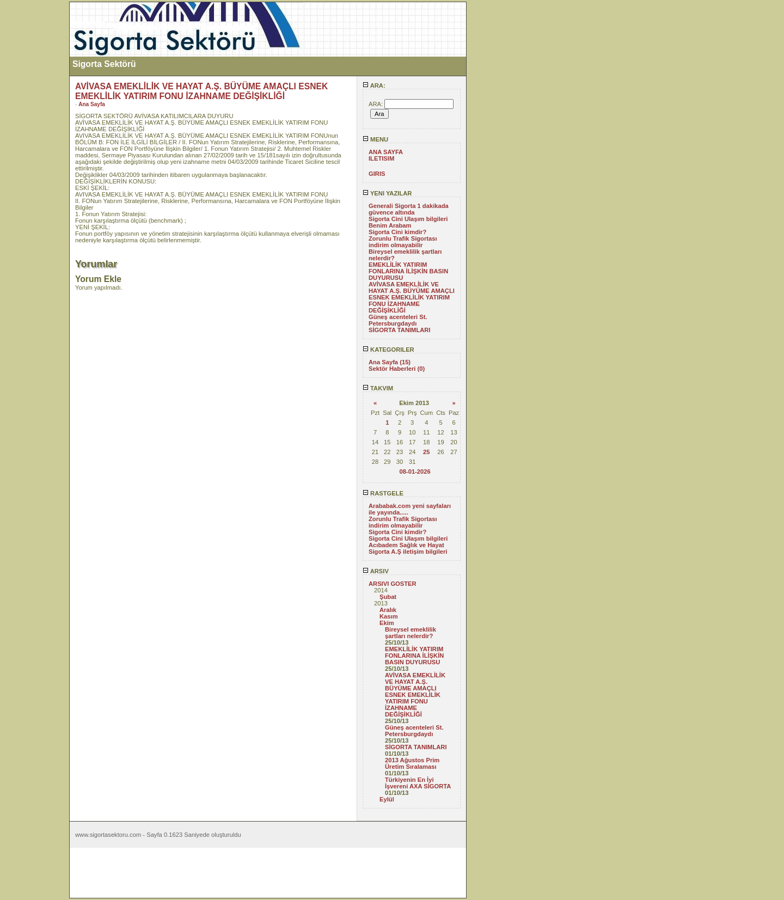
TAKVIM (378, 388)
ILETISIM (381, 158)
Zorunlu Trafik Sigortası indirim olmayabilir (403, 241)
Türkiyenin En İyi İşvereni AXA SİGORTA (418, 782)
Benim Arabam (390, 225)
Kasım (388, 616)
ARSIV (376, 571)
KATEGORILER (388, 349)
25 (426, 452)
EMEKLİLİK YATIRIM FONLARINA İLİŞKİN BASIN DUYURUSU (408, 271)
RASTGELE (383, 493)
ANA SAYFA (386, 152)
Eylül (386, 799)
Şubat (387, 596)
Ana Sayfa (91, 104)
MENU (375, 139)
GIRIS (377, 173)
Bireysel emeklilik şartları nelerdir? (410, 632)
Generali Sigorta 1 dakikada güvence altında (409, 209)
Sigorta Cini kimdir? (397, 232)
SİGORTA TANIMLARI (400, 330)
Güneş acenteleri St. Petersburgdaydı (398, 320)
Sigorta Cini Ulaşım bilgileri (408, 219)
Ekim (386, 623)
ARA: (374, 85)
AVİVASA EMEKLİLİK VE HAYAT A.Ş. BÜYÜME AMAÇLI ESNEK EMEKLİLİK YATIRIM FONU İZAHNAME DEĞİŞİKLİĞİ (412, 297)
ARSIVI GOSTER (392, 583)
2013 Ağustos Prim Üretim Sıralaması (412, 763)
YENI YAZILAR (387, 193)
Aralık (387, 610)
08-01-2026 (414, 471)
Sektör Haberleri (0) (397, 368)
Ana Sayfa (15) (390, 362)
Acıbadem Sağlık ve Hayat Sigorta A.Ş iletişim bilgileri (408, 548)
